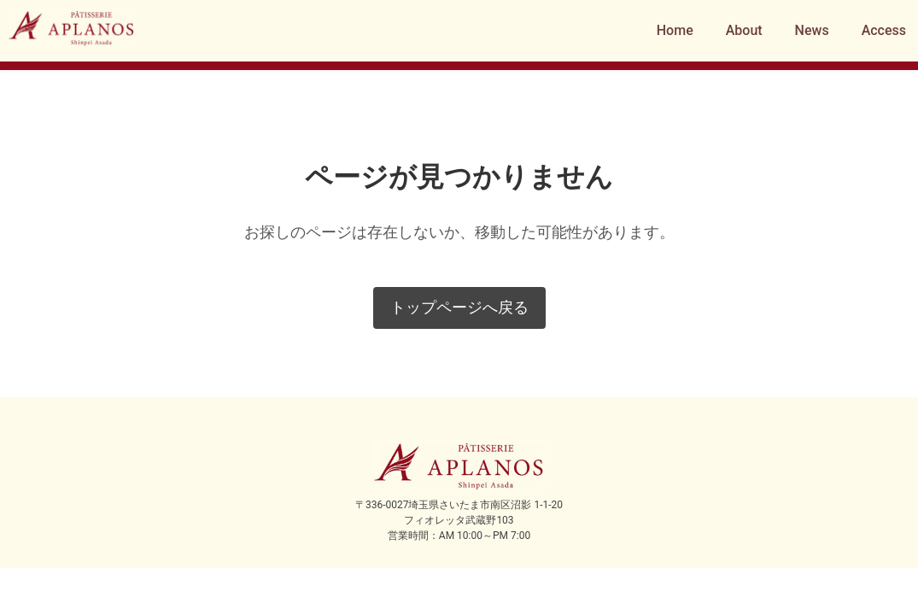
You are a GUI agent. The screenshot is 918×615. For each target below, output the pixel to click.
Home (675, 30)
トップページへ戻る (459, 307)
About (744, 30)
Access (884, 30)
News (812, 30)
